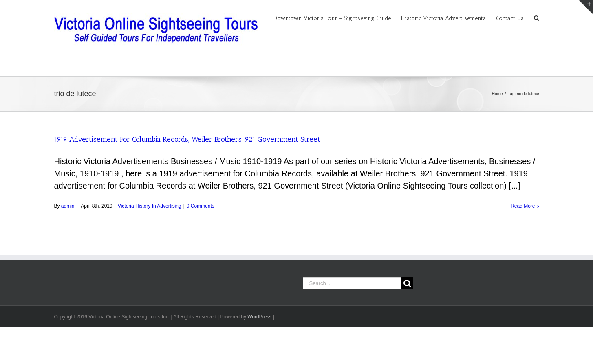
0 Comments (200, 206)
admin (68, 206)
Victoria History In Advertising (149, 206)
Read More (523, 206)
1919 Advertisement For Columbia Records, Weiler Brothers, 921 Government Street (187, 139)
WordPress (259, 317)
